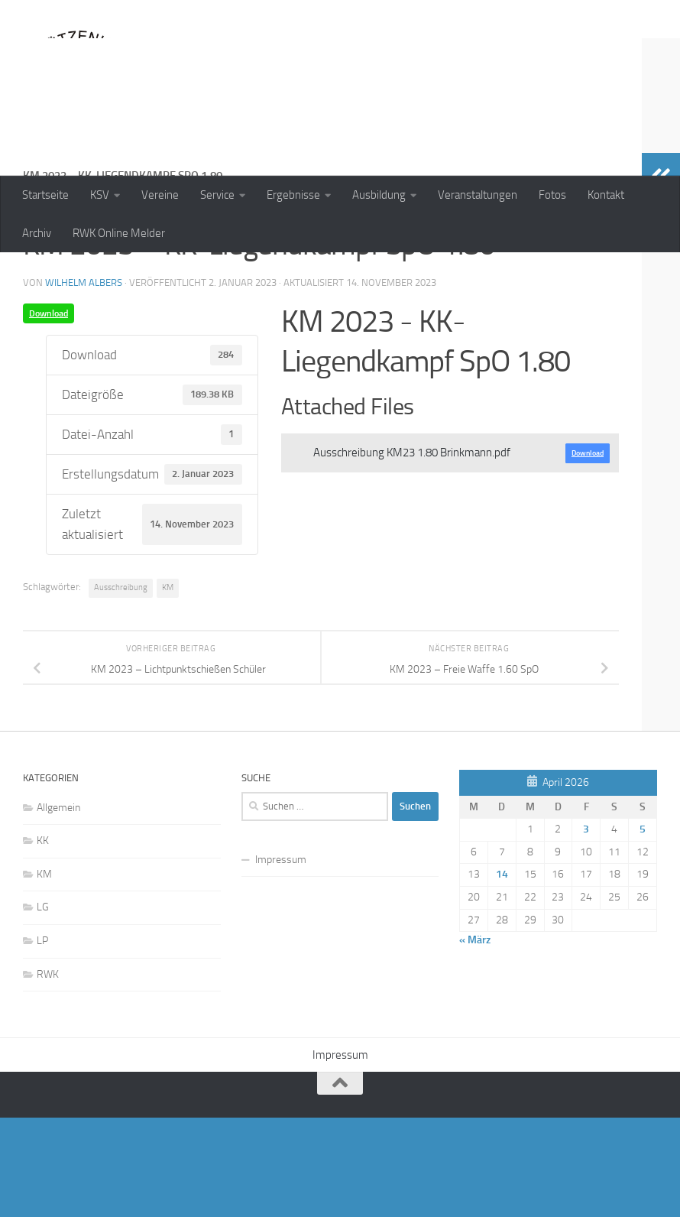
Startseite (45, 195)
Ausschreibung (120, 687)
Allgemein (58, 907)
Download (48, 412)
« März (475, 1039)
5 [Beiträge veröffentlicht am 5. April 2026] (643, 928)
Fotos (552, 195)
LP (42, 1040)
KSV (99, 195)
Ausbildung (379, 195)
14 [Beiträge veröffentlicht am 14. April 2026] (502, 973)
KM (167, 687)
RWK (48, 1073)
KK (43, 939)
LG (43, 1006)
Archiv (36, 233)
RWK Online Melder (119, 233)
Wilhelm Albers (83, 382)
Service (217, 195)
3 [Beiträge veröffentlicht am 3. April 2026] (586, 928)
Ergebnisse (293, 195)
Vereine (160, 195)
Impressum (280, 959)
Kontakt (606, 195)
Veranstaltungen (477, 195)
